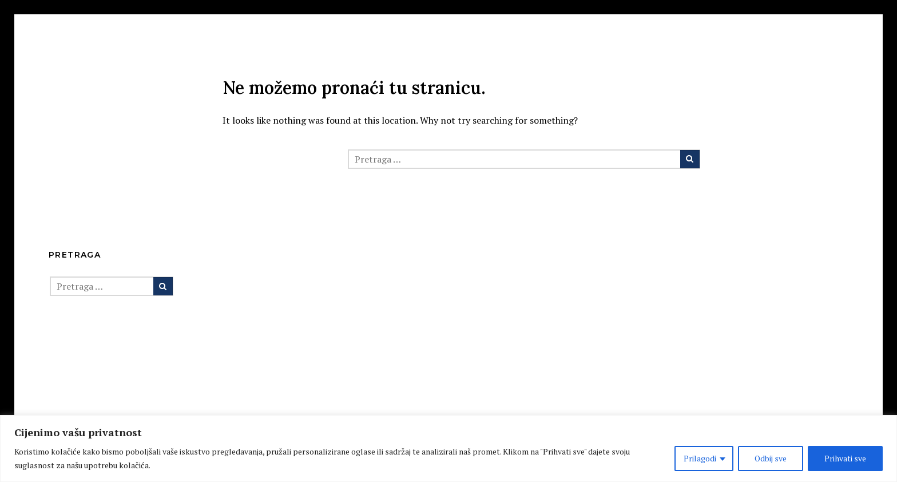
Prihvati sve (845, 458)
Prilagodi (700, 458)
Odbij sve (771, 458)
